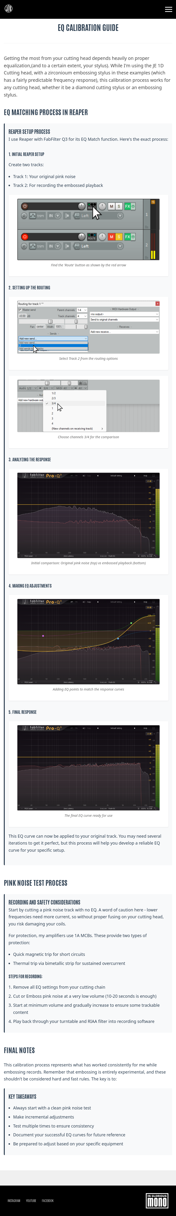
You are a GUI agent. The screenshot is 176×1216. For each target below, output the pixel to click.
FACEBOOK (48, 1200)
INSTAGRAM (14, 1200)
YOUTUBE (31, 1200)
